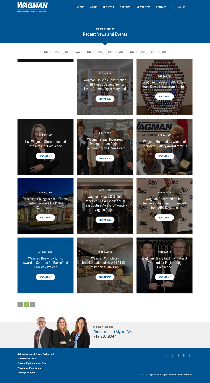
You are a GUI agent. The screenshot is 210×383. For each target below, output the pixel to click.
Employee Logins (26, 372)
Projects (108, 7)
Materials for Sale (27, 358)
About (80, 7)
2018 (132, 51)
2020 (110, 51)
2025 (57, 51)
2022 (89, 51)
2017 (143, 51)
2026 (46, 51)
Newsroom (143, 7)
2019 (121, 51)
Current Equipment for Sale (32, 363)
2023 (78, 51)
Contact (161, 7)
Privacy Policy (185, 374)
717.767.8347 (104, 336)
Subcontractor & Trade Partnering (36, 354)
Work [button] (93, 7)
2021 (100, 51)
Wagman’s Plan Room (29, 368)
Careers (125, 7)
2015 (164, 51)
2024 (67, 51)
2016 (153, 51)
